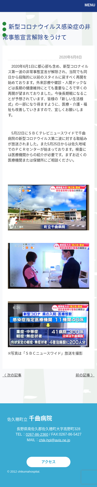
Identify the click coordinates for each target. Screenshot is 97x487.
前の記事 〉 (85, 375)
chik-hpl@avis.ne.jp (54, 440)
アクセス (48, 462)
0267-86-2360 (37, 434)
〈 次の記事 (11, 375)
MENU (90, 5)
